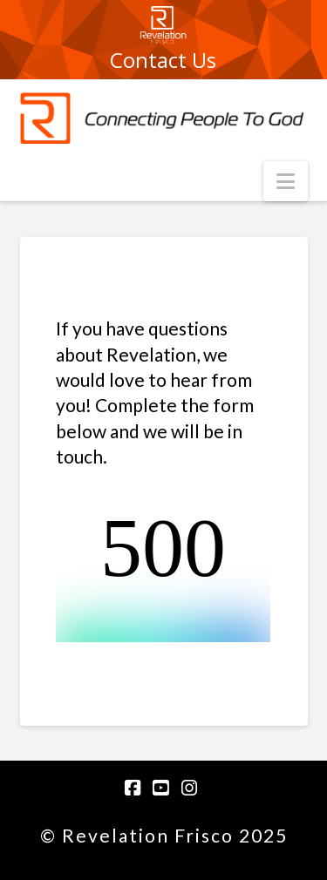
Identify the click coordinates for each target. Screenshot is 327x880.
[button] (285, 181)
